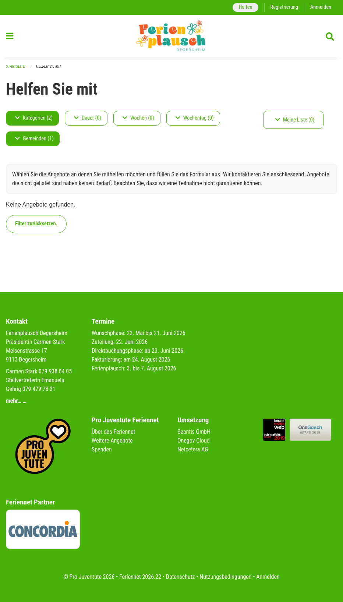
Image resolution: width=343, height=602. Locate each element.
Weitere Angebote (112, 440)
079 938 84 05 (55, 371)
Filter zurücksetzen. (36, 224)
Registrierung (284, 7)
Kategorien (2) (34, 118)
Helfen (245, 7)
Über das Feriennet (113, 431)
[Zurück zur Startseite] (171, 36)
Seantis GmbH (194, 431)
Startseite (15, 66)
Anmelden (320, 7)
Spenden (102, 449)
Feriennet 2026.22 (140, 576)
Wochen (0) (138, 118)
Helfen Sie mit (48, 66)
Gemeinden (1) (34, 138)
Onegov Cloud (193, 440)
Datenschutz (180, 576)
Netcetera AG (192, 449)
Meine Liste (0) (294, 120)
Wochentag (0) (195, 118)
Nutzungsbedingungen (225, 576)
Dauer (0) (87, 118)
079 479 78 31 (39, 389)
